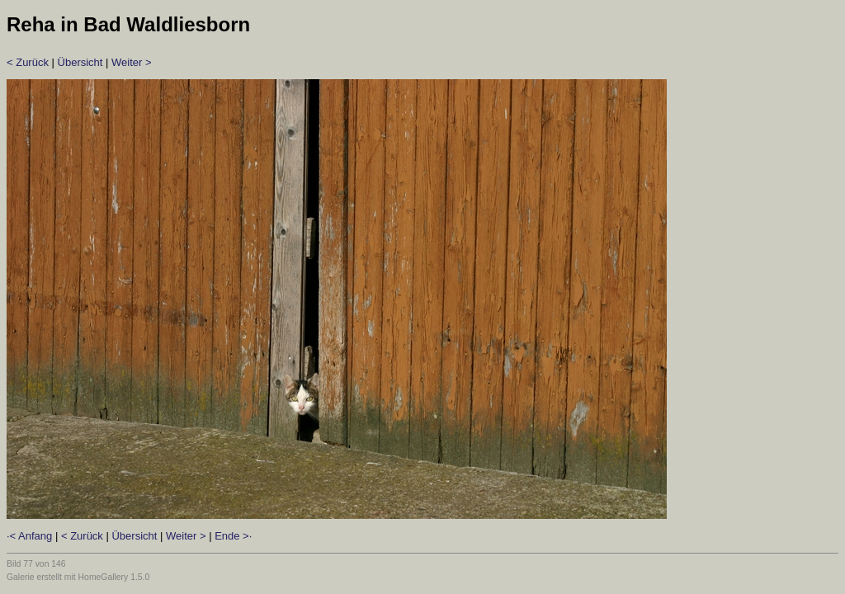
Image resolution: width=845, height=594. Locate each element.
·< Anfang (29, 536)
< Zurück (28, 62)
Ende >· (233, 536)
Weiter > (131, 62)
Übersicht (80, 62)
